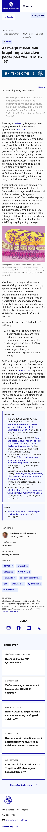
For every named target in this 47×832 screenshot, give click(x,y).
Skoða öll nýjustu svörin (23, 784)
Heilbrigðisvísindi (10, 33)
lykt (5, 584)
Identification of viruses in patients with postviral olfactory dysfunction (25, 491)
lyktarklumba (34, 584)
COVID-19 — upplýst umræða (33, 35)
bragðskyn (23, 566)
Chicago (5, 611)
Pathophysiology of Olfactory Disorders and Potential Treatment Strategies (25, 476)
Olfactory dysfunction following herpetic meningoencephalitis (23, 460)
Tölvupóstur (16, 820)
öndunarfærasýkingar (30, 578)
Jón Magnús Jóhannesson (23, 533)
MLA (16, 611)
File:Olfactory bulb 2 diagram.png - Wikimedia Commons (25, 513)
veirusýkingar (10, 590)
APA (11, 611)
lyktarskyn (8, 572)
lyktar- (17, 123)
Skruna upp (10, 826)
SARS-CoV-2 (26, 370)
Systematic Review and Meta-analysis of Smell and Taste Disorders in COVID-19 (22, 427)
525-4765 (10, 815)
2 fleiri (7, 42)
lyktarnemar (17, 584)
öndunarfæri (9, 578)
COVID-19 (21, 129)
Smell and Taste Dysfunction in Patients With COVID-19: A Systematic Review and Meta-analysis (24, 442)
